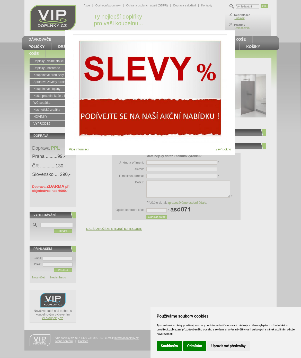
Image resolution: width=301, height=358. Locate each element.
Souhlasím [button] (169, 346)
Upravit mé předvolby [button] (228, 346)
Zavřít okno (223, 149)
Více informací (79, 149)
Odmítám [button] (194, 346)
